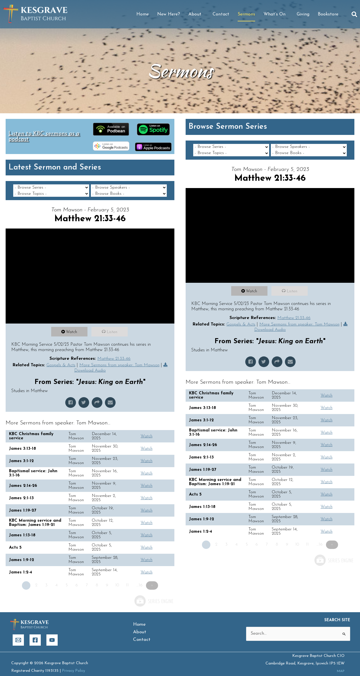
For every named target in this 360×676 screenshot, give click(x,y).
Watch (72, 326)
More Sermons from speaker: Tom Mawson (122, 358)
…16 (141, 579)
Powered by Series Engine (153, 595)
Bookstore (328, 14)
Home (142, 14)
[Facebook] (35, 634)
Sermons (246, 14)
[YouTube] (52, 634)
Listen (112, 326)
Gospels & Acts (62, 358)
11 (129, 579)
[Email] (18, 634)
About (196, 14)
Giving (303, 14)
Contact (221, 14)
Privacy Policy (74, 665)
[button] (354, 14)
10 (119, 579)
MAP (340, 665)
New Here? (168, 14)
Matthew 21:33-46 (114, 352)
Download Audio (92, 364)
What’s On (276, 14)
